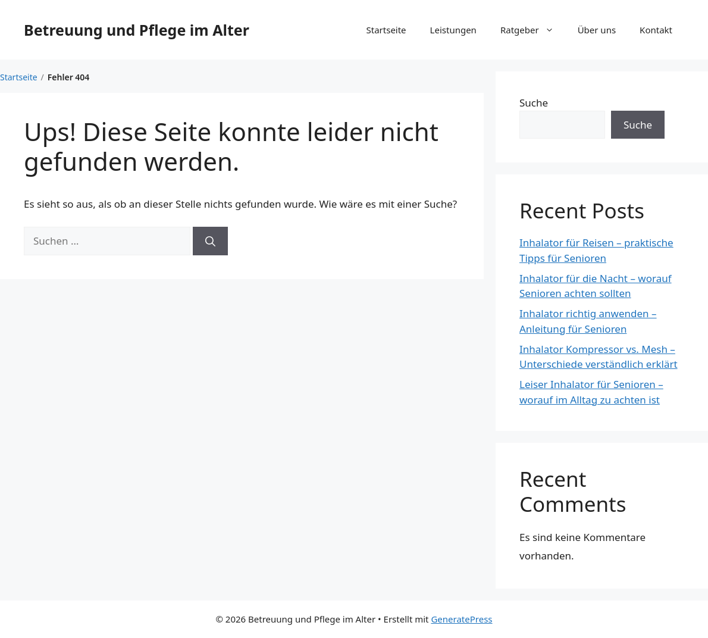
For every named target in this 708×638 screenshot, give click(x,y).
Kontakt (656, 30)
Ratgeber (533, 30)
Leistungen (453, 30)
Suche (533, 103)
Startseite (386, 30)
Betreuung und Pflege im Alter (136, 30)
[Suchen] (210, 241)
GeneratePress (461, 619)
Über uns (597, 30)
